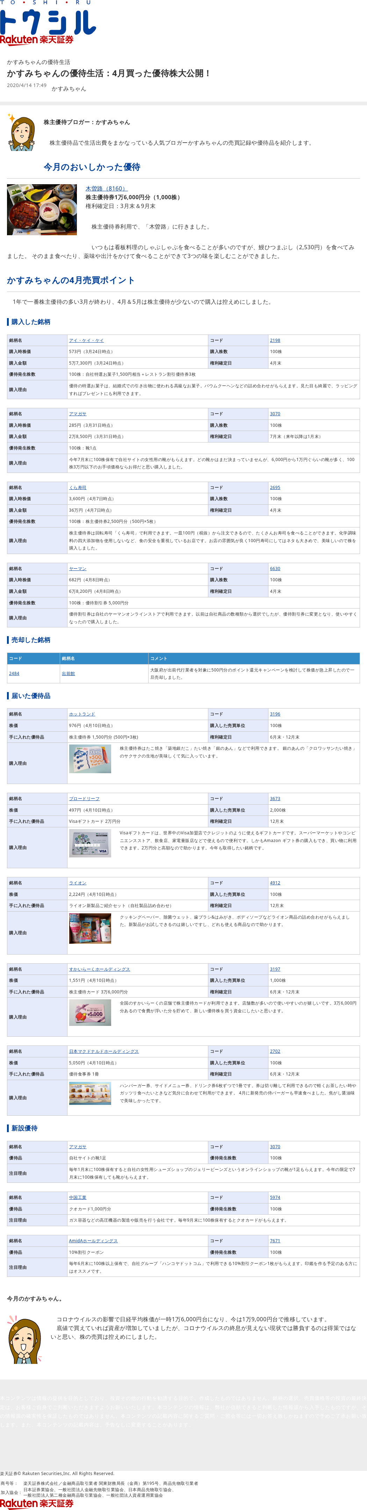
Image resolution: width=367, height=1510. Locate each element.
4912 (275, 883)
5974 (275, 1197)
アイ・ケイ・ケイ (86, 340)
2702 (275, 1051)
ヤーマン (78, 568)
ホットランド (82, 714)
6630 (275, 568)
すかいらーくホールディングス (99, 969)
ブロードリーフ (84, 798)
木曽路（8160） (107, 188)
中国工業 (78, 1197)
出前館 (68, 673)
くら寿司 (78, 487)
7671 (275, 1241)
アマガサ (78, 414)
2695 (275, 487)
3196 (275, 714)
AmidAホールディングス (93, 1241)
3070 (275, 414)
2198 (275, 340)
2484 (14, 673)
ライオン (78, 883)
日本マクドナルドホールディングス (104, 1051)
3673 (275, 798)
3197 (275, 969)
